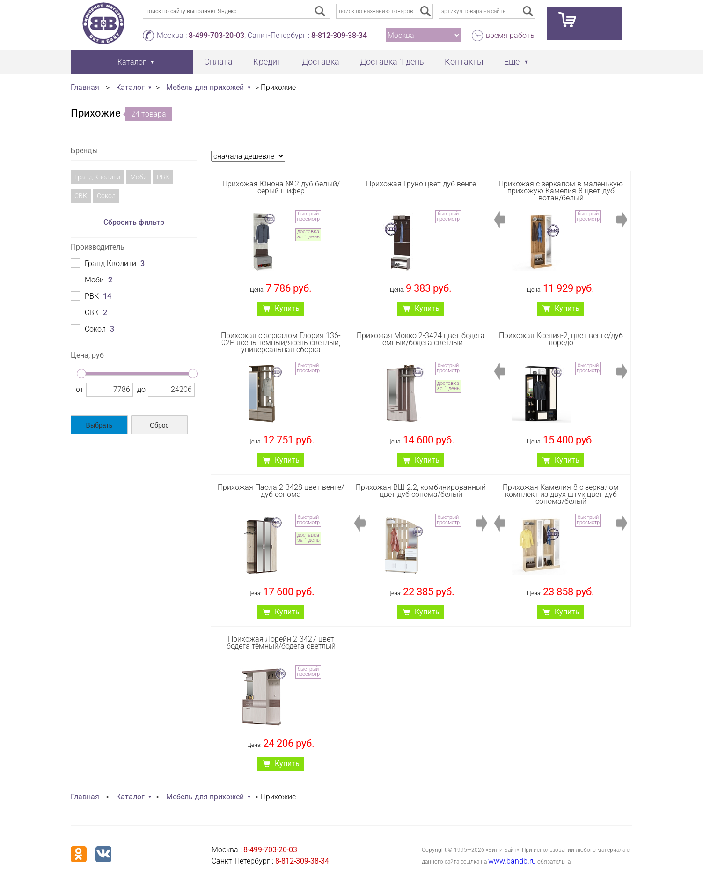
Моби (138, 177)
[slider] (81, 373)
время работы (511, 35)
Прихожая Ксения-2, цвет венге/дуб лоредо (561, 339)
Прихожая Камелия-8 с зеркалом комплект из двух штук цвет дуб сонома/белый (561, 494)
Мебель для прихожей (205, 87)
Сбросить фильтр (133, 222)
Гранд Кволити (97, 177)
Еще (512, 61)
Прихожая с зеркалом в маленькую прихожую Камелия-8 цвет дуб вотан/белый (560, 190)
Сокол (106, 195)
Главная (85, 87)
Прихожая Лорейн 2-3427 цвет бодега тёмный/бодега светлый (281, 642)
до (141, 389)
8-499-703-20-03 (216, 35)
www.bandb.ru (512, 860)
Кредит (267, 61)
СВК (80, 195)
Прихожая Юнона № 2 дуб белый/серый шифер (281, 187)
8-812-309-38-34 (339, 35)
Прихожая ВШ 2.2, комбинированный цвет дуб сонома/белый (421, 491)
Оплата (218, 61)
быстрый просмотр (308, 216)
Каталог (130, 87)
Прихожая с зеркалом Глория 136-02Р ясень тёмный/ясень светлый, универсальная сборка (281, 342)
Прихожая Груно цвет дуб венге (421, 183)
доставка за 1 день (308, 234)
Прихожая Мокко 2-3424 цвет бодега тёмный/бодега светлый (421, 339)
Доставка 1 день (392, 61)
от (80, 389)
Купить (287, 308)
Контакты (464, 61)
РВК (163, 177)
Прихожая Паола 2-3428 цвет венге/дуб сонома (281, 491)
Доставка (320, 61)
